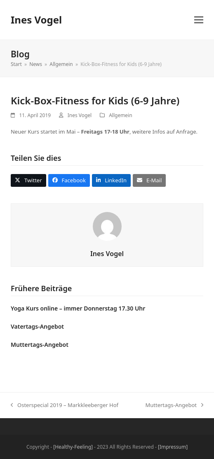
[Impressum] (173, 446)
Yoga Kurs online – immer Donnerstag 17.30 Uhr (78, 308)
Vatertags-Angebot (37, 326)
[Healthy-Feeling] (73, 446)
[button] (198, 20)
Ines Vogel (36, 19)
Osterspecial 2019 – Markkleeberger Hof (64, 405)
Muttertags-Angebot (39, 344)
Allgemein (120, 115)
